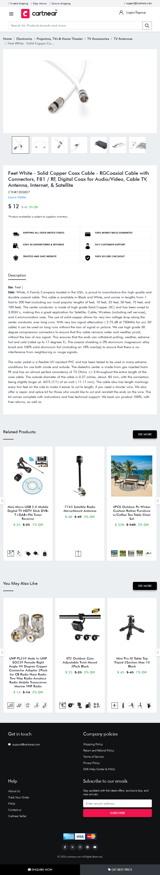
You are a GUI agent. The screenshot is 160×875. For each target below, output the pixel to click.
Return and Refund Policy (98, 752)
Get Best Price (120, 869)
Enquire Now (40, 869)
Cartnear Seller (17, 818)
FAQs (11, 805)
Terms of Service (93, 758)
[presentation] (2, 501)
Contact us (14, 812)
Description (17, 275)
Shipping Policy (93, 746)
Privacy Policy (91, 765)
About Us (14, 793)
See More (144, 434)
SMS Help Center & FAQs (99, 771)
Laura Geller (17, 197)
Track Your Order (18, 799)
